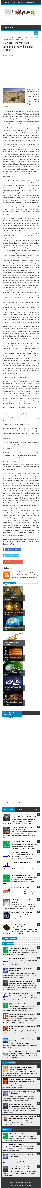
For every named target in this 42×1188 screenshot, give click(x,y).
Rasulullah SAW (9, 55)
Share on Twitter (10, 555)
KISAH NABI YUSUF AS (17, 958)
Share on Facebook (11, 549)
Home (7, 2)
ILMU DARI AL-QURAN (26, 1182)
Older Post (36, 803)
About (13, 2)
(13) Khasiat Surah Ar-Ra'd (18, 1004)
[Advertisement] (23, 21)
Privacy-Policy (30, 2)
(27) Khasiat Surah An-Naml (18, 948)
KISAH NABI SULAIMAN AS (18, 993)
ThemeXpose (28, 1185)
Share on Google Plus (12, 562)
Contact (20, 2)
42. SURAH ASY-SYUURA (18, 1051)
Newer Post (6, 803)
